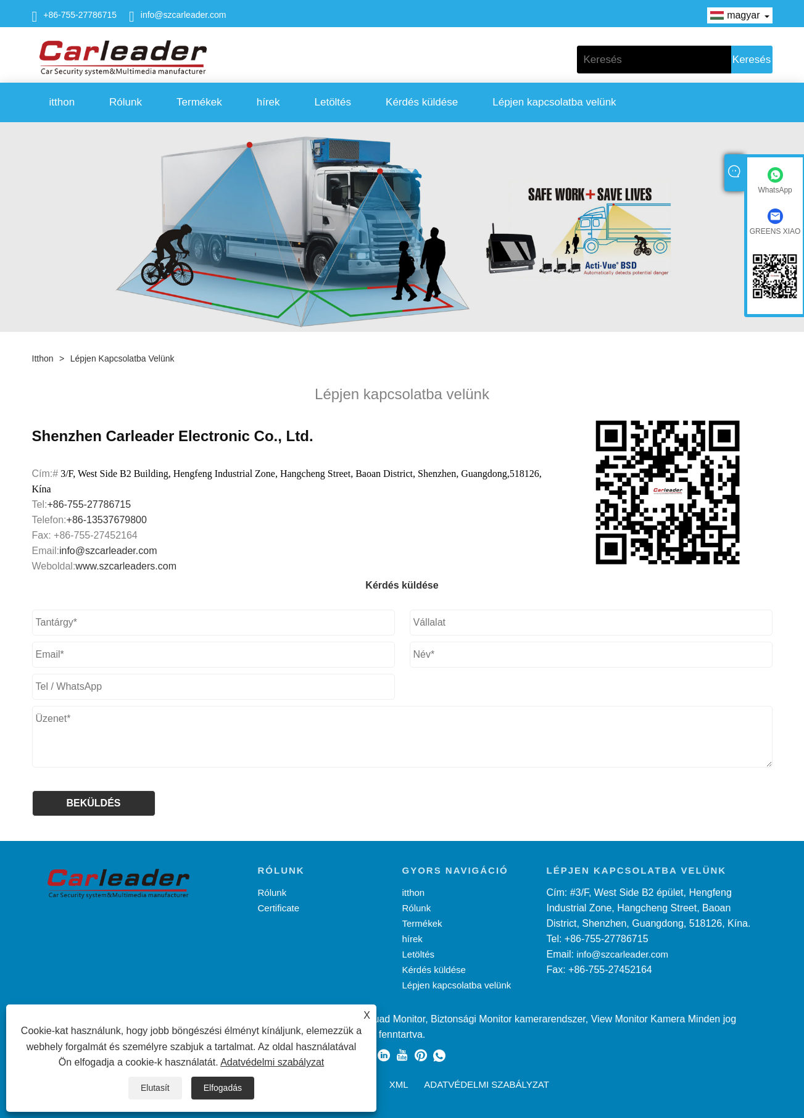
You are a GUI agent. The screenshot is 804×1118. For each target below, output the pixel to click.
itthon (62, 102)
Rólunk (125, 102)
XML (398, 1084)
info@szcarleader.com (183, 15)
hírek (268, 102)
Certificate (279, 908)
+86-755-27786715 (80, 15)
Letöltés (333, 102)
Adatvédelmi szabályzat (272, 1062)
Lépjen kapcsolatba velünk (554, 102)
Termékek (199, 102)
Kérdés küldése (422, 102)
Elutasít (155, 1088)
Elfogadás (223, 1088)
